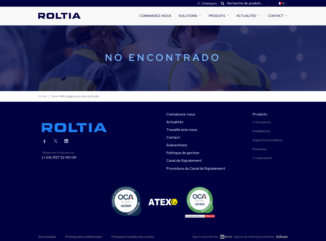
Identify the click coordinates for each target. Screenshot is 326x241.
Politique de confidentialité (83, 236)
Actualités (246, 16)
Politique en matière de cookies (132, 236)
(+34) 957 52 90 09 (59, 157)
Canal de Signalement (184, 160)
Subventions (176, 145)
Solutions (188, 16)
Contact (276, 16)
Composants (262, 158)
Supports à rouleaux (267, 140)
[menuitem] (283, 3)
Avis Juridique (47, 236)
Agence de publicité (205, 236)
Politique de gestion (182, 153)
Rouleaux (260, 149)
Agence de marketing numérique (254, 236)
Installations (261, 131)
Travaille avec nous (181, 130)
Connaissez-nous (155, 16)
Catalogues (209, 3)
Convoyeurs (262, 122)
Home (42, 96)
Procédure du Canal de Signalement (195, 168)
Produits (217, 16)
